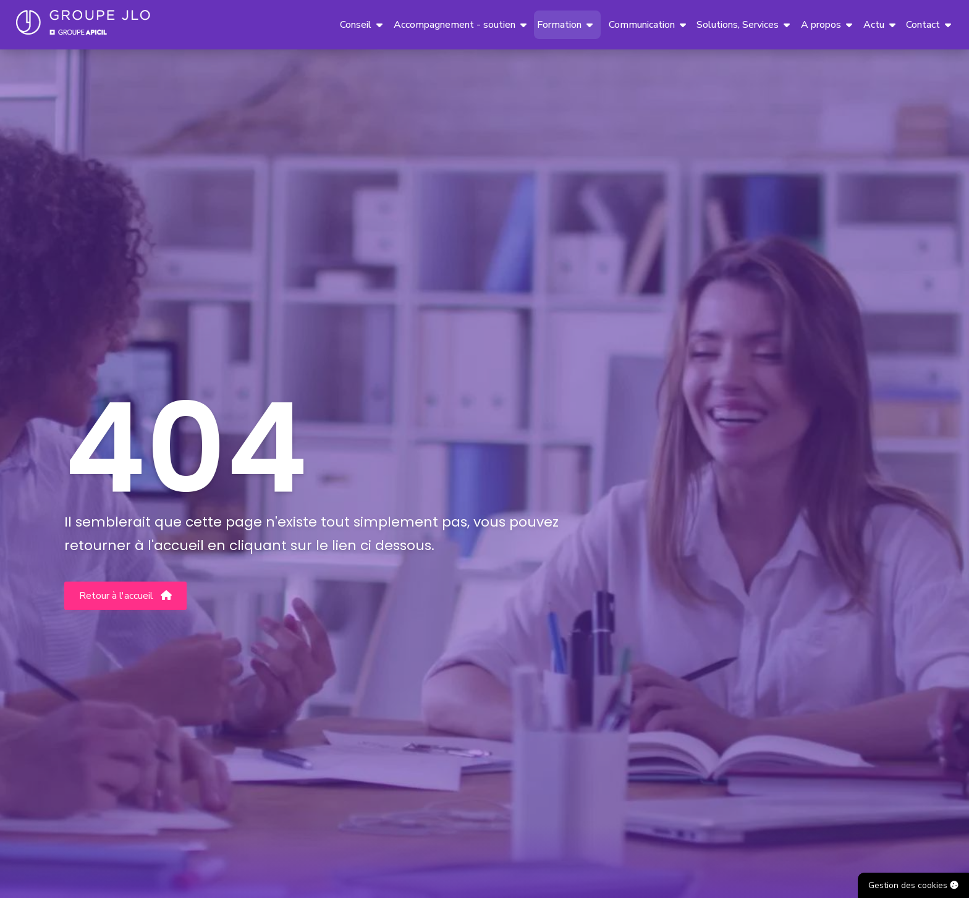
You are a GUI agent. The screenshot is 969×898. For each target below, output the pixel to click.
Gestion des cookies (913, 885)
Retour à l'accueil (125, 596)
